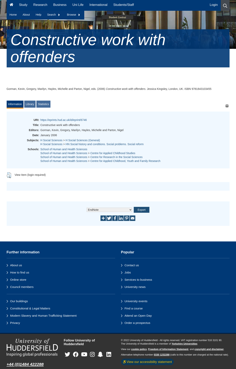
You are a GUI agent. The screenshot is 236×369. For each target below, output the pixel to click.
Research (40, 5)
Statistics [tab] (43, 104)
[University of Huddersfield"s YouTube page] (84, 355)
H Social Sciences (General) (83, 140)
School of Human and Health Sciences (63, 149)
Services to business (138, 279)
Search (53, 14)
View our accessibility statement (147, 362)
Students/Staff (123, 5)
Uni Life (77, 5)
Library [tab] (30, 104)
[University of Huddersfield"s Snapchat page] (101, 355)
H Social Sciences (51, 140)
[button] (225, 5)
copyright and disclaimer (209, 349)
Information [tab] (15, 104)
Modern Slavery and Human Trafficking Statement (43, 315)
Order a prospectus (137, 322)
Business (59, 5)
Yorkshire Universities (184, 343)
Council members (22, 287)
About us (16, 265)
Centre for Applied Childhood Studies (112, 153)
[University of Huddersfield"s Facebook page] (75, 355)
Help (38, 14)
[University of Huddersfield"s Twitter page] (67, 355)
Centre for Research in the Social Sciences (116, 157)
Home (13, 14)
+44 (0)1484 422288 (25, 364)
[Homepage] (11, 5)
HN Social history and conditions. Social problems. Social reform (105, 144)
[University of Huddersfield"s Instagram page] (92, 355)
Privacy (15, 322)
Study (23, 5)
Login (214, 5)
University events (136, 301)
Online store (18, 279)
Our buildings (19, 301)
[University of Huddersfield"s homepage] (32, 347)
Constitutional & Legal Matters (30, 308)
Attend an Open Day (138, 315)
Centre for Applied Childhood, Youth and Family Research (125, 161)
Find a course (134, 308)
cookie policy (139, 349)
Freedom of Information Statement (168, 349)
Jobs (128, 272)
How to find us (19, 272)
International (98, 5)
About (26, 14)
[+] (227, 106)
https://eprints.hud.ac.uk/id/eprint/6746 (63, 120)
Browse (74, 14)
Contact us (132, 265)
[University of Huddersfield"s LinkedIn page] (108, 355)
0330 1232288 (162, 354)
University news (135, 287)
